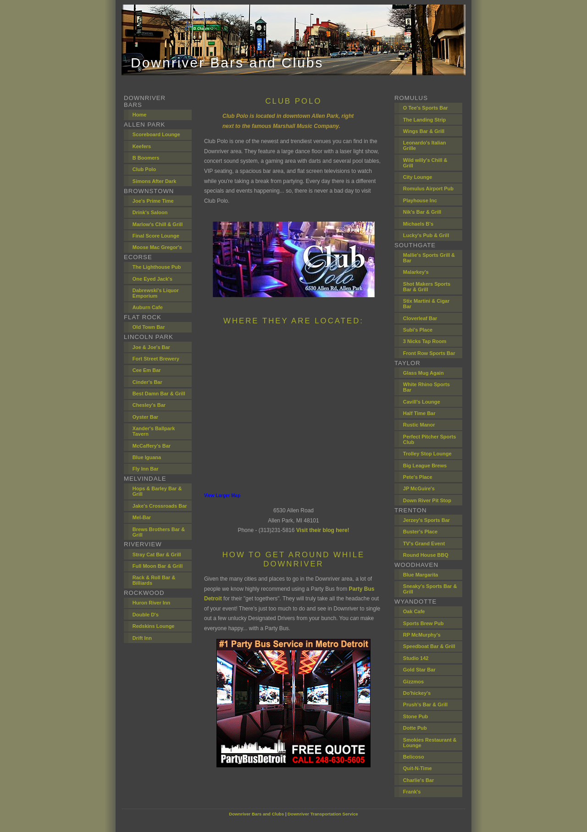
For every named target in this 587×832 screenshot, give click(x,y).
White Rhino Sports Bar (426, 387)
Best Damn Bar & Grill (159, 393)
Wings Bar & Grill (423, 131)
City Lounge (417, 177)
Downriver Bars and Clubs (256, 813)
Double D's (146, 614)
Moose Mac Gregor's (157, 247)
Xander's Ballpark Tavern (154, 431)
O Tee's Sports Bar (425, 108)
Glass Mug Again (423, 373)
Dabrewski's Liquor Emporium (156, 293)
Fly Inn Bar (146, 468)
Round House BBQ (426, 555)
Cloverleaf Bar (420, 318)
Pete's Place (417, 477)
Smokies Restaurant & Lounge (430, 742)
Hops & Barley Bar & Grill (157, 491)
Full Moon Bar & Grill (158, 566)
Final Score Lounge (156, 236)
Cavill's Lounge (421, 402)
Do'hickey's (417, 693)
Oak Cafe (414, 611)
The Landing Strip (424, 119)
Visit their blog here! (322, 530)
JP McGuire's (419, 488)
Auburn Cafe (148, 307)
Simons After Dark (155, 181)
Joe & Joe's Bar (151, 347)
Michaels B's (418, 224)
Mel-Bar (142, 517)
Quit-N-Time (417, 768)
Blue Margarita (420, 574)
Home (140, 114)
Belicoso (413, 757)
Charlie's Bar (418, 780)
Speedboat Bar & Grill (429, 646)
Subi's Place (417, 330)
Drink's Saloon (150, 212)
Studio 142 (416, 658)
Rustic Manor (419, 424)
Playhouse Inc (420, 200)
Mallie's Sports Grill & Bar (429, 257)
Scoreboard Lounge (156, 134)
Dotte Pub (415, 728)
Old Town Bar (149, 327)
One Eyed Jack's (152, 279)
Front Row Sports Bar (429, 353)
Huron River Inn (152, 602)
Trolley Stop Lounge (427, 453)
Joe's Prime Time (153, 201)
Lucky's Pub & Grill (426, 235)
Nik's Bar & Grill (422, 212)
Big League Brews (425, 465)
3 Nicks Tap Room (425, 341)
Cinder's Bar (147, 382)
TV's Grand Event (424, 543)
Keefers (142, 146)
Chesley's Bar (149, 405)
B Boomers (146, 158)
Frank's (412, 791)
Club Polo (144, 169)
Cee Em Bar (147, 370)
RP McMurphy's (422, 635)
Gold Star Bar (419, 669)
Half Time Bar (419, 413)
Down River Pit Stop (427, 500)
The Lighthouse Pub (157, 267)
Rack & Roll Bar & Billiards (154, 580)
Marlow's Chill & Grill (158, 224)
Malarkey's (416, 272)
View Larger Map (222, 495)
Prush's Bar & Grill (425, 704)
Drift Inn (142, 638)
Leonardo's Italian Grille (424, 145)
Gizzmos (413, 681)
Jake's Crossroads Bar (160, 506)
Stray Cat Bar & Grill (157, 554)
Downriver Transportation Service (323, 813)
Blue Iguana (147, 457)
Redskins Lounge (154, 626)
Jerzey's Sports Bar (426, 520)
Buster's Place (420, 531)
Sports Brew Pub (423, 623)
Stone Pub (415, 716)
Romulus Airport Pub (428, 188)
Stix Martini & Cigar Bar (426, 303)
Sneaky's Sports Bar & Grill (430, 588)
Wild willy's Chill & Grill (425, 162)
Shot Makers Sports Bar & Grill (426, 286)
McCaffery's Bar (152, 446)
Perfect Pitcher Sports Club (429, 439)
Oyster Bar (145, 417)
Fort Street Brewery (156, 358)
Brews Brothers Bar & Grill (159, 532)
